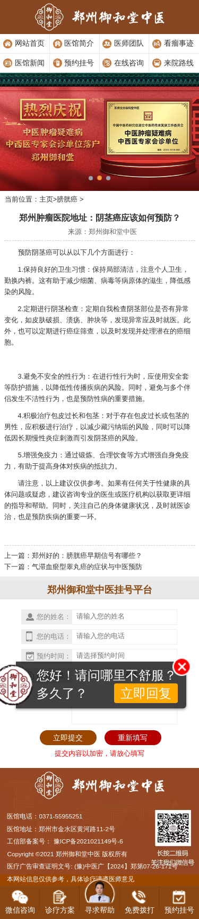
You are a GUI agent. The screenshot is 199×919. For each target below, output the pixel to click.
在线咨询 (129, 63)
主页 (46, 199)
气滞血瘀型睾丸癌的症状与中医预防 (87, 567)
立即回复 (145, 693)
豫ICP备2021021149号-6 (88, 841)
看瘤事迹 (179, 43)
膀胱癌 (67, 199)
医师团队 (129, 43)
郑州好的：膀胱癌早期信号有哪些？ (87, 555)
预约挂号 (79, 63)
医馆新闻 (30, 63)
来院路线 (179, 63)
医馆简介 (79, 43)
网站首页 (30, 43)
